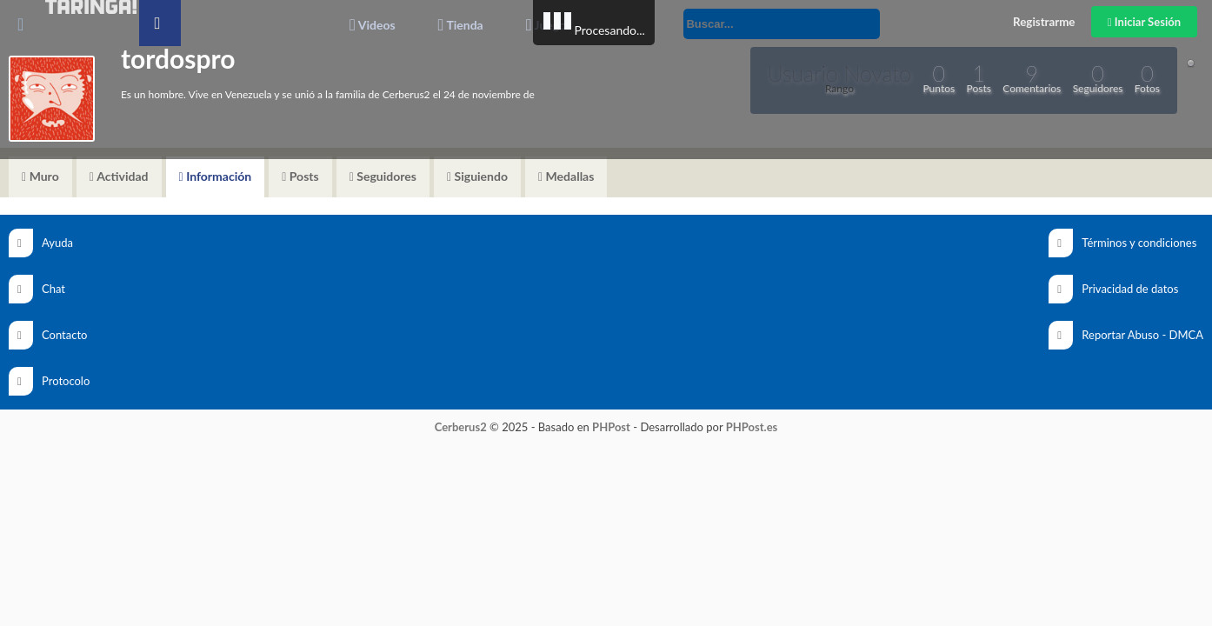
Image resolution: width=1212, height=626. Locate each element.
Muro (40, 176)
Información (215, 176)
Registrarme (1044, 22)
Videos (373, 24)
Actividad (119, 176)
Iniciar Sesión (1144, 22)
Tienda (460, 24)
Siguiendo (477, 176)
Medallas (566, 176)
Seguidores (383, 176)
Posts (300, 176)
